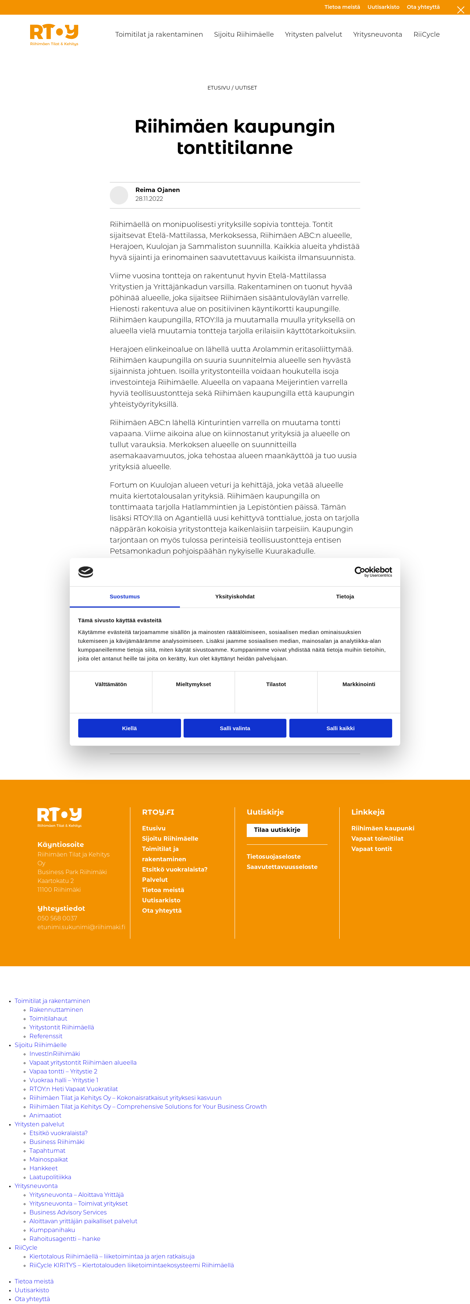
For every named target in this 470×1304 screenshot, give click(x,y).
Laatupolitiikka (50, 1178)
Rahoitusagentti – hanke (65, 1239)
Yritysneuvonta (377, 35)
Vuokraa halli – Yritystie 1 (63, 1081)
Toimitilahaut (48, 1019)
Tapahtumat (47, 1151)
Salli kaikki (340, 728)
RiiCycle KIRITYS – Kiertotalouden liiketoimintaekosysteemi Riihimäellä (131, 1266)
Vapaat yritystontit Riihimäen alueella (83, 1063)
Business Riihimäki (56, 1142)
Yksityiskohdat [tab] (234, 596)
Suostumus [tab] (125, 596)
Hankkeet (43, 1169)
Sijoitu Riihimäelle (244, 35)
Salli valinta (235, 728)
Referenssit (45, 1037)
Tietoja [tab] (345, 596)
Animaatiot (45, 1116)
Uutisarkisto (384, 7)
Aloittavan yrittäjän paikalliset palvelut (83, 1222)
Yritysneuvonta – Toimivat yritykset (78, 1204)
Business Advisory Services (68, 1213)
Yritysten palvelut (313, 35)
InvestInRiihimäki (54, 1054)
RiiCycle (426, 35)
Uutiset (246, 88)
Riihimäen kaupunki (383, 829)
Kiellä (129, 728)
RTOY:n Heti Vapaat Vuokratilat (73, 1090)
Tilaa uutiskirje (277, 830)
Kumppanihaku (52, 1231)
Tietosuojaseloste (274, 857)
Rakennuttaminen (56, 1010)
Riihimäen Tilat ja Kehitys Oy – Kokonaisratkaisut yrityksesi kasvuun (125, 1098)
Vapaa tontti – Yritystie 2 (63, 1072)
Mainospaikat (48, 1160)
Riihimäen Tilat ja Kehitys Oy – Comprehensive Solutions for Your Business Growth (148, 1107)
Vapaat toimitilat (377, 839)
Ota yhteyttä (423, 7)
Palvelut (155, 880)
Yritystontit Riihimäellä (61, 1028)
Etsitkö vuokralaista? (174, 870)
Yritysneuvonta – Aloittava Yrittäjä (76, 1195)
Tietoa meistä (342, 7)
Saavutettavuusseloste (282, 867)
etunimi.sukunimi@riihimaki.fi (81, 928)
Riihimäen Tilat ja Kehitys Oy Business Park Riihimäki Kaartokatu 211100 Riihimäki (73, 872)
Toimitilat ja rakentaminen (159, 35)
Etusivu (218, 88)
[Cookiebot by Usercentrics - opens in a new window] (360, 571)
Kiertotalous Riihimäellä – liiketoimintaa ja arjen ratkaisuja (112, 1257)
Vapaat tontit (371, 849)
